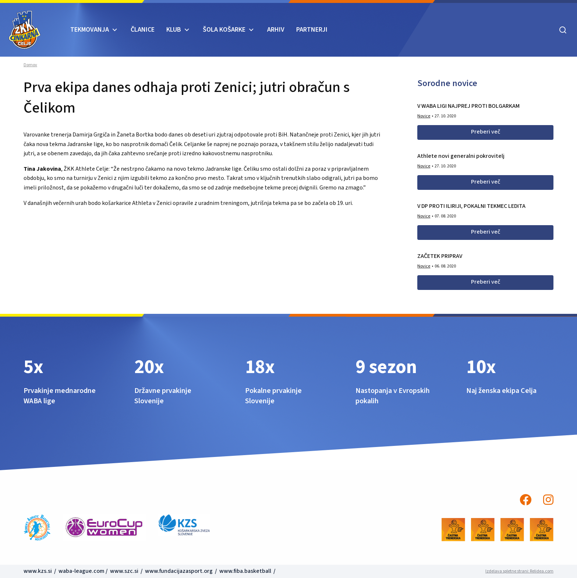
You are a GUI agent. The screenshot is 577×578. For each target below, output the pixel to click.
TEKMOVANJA (89, 29)
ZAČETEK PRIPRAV (439, 256)
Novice (423, 116)
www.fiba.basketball (245, 571)
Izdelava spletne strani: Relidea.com (519, 571)
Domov (30, 65)
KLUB (173, 29)
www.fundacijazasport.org (179, 571)
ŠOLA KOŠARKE (224, 29)
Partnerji (312, 29)
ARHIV (275, 29)
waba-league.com (82, 571)
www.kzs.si (38, 571)
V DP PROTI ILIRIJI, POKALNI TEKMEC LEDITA (471, 206)
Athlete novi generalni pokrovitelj (461, 156)
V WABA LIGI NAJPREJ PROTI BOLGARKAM (468, 106)
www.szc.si (124, 571)
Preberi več (485, 132)
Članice (143, 29)
